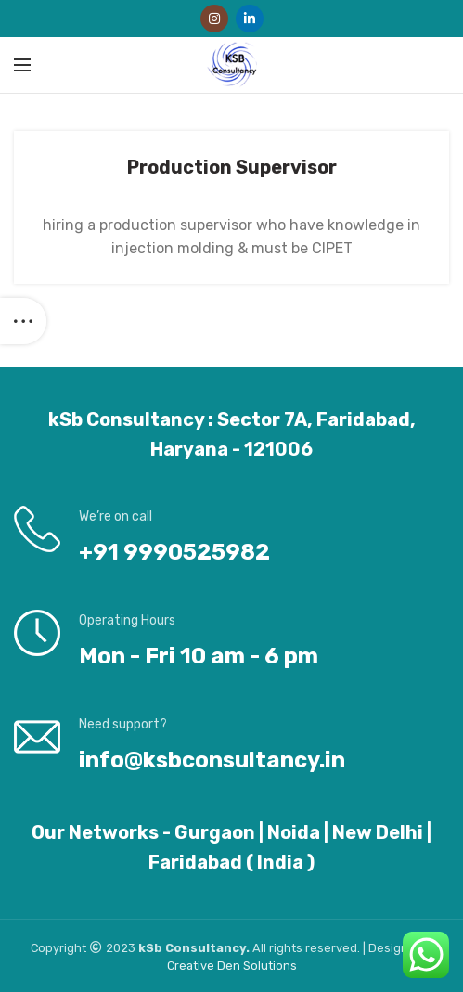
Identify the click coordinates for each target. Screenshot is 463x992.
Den (230, 966)
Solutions (270, 966)
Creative (192, 966)
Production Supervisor (232, 167)
